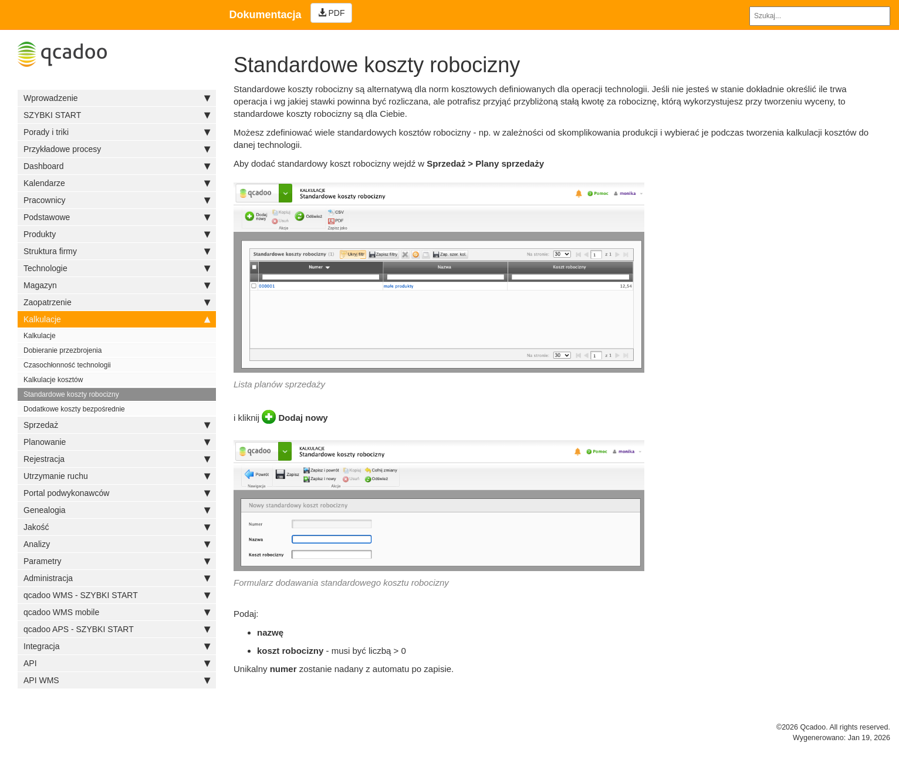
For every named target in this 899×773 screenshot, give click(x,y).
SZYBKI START (116, 115)
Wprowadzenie (116, 98)
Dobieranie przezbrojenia (62, 350)
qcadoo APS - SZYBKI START (116, 629)
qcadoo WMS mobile (116, 612)
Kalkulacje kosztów (53, 380)
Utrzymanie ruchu (116, 476)
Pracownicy (116, 200)
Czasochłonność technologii (67, 365)
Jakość (116, 527)
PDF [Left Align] (331, 13)
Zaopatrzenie (116, 302)
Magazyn (116, 285)
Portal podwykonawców (116, 493)
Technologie (116, 268)
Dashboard (116, 166)
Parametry (116, 561)
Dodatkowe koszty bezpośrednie (74, 409)
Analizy (116, 544)
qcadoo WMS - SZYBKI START (116, 595)
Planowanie (116, 442)
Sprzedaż (116, 425)
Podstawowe (116, 217)
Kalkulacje (116, 319)
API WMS (116, 680)
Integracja (116, 646)
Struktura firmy (116, 251)
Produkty (116, 234)
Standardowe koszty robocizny (71, 394)
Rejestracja (116, 459)
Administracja (116, 578)
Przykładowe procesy (116, 149)
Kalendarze (116, 183)
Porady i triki (116, 132)
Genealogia (116, 510)
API (116, 663)
